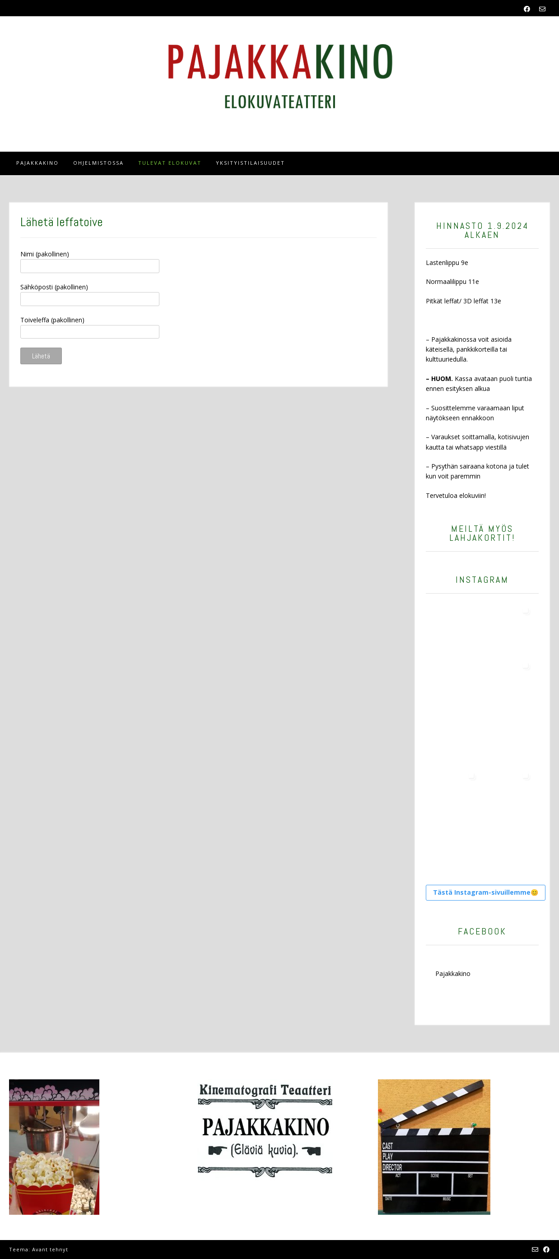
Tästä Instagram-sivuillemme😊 (485, 892)
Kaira (77, 1249)
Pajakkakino (37, 162)
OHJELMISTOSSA (98, 162)
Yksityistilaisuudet (250, 162)
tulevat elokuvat (169, 162)
